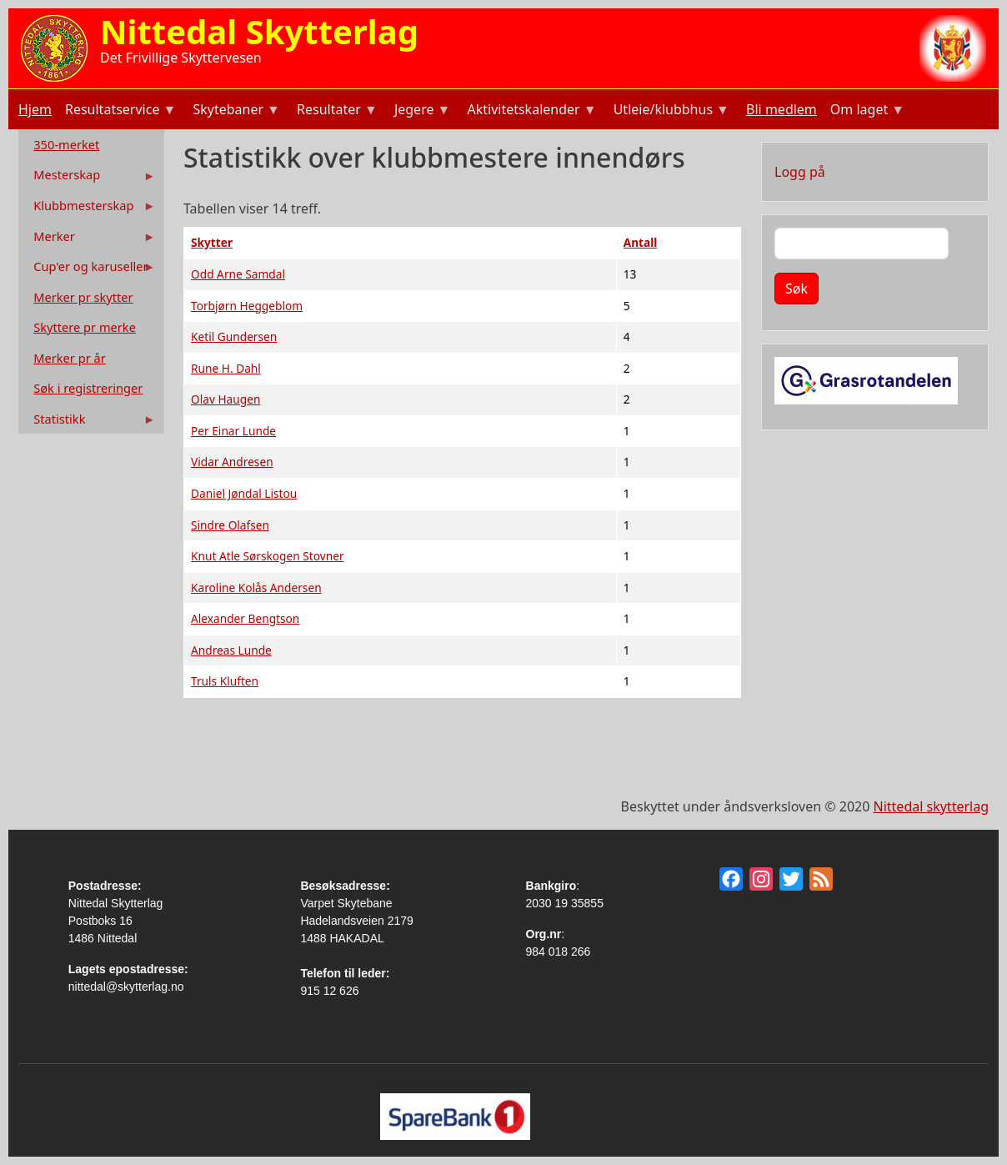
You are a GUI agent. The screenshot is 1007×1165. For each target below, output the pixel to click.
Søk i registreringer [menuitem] (88, 387)
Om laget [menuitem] (865, 111)
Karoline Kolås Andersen (256, 587)
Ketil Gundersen (234, 336)
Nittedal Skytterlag (259, 31)
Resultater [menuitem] (335, 111)
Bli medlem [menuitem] (781, 109)
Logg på (799, 172)
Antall (641, 242)
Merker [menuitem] (89, 240)
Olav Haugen (225, 399)
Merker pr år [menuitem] (69, 357)
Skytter (212, 242)
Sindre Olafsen (230, 525)
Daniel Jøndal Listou (244, 493)
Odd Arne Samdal (238, 274)
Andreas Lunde (231, 650)
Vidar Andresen (232, 462)
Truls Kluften (224, 681)
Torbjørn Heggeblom (247, 306)
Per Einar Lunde (233, 431)
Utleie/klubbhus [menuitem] (669, 111)
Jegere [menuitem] (421, 111)
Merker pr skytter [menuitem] (83, 297)
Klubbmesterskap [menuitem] (89, 209)
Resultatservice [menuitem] (119, 111)
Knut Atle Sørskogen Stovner (267, 556)
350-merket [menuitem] (66, 144)
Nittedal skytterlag (931, 806)
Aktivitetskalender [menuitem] (529, 111)
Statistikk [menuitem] (89, 422)
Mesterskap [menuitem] (89, 178)
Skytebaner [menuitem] (234, 111)
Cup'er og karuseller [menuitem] (89, 270)
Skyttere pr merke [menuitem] (84, 327)
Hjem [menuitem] (35, 109)
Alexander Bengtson (245, 618)
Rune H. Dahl (226, 368)
